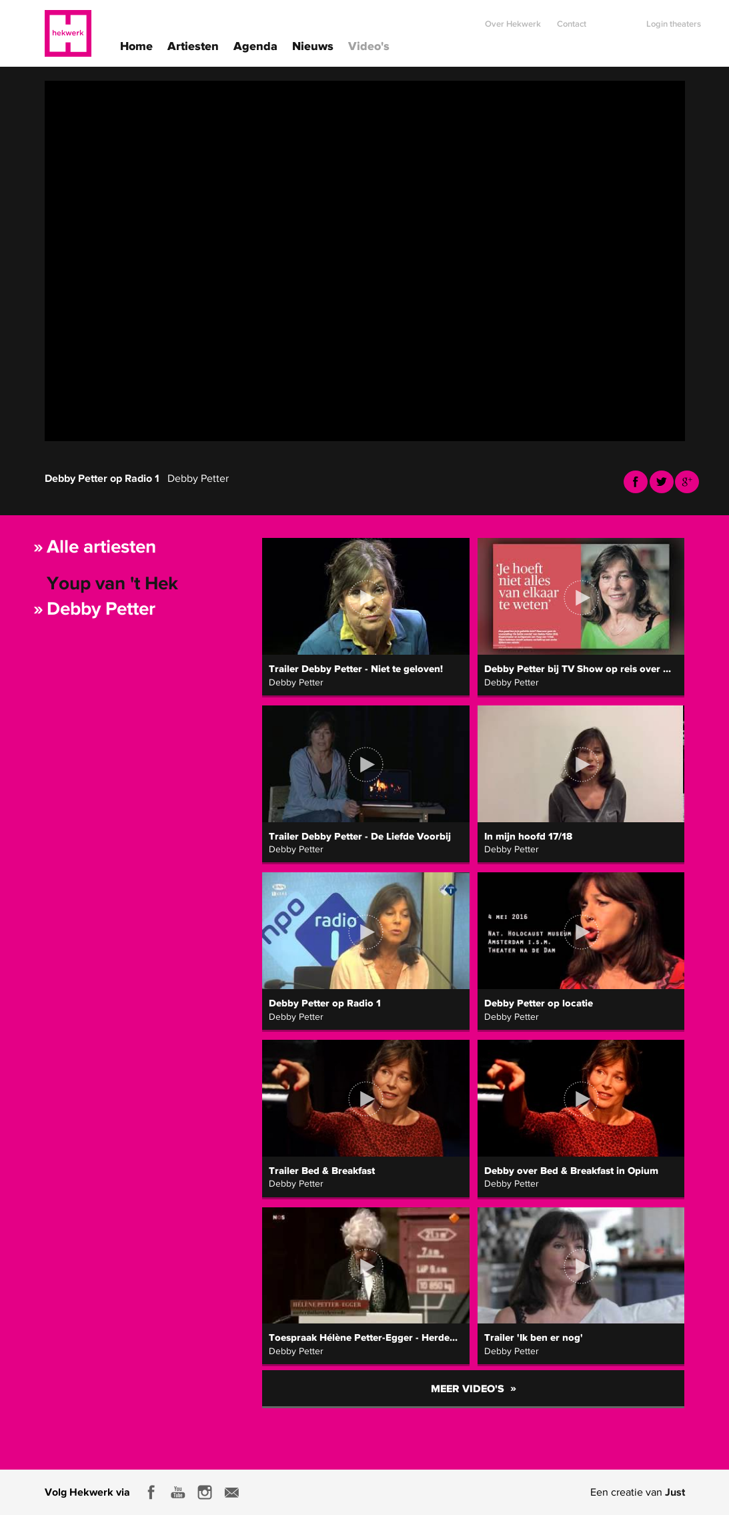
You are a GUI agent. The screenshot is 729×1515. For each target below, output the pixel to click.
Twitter (662, 482)
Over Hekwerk (513, 18)
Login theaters (673, 18)
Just (675, 1492)
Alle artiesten (101, 546)
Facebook (636, 482)
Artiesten (193, 45)
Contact (571, 18)
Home (136, 45)
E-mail (231, 1492)
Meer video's (473, 1388)
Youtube (687, 482)
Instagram (205, 1492)
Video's (369, 45)
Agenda (255, 45)
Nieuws (312, 45)
